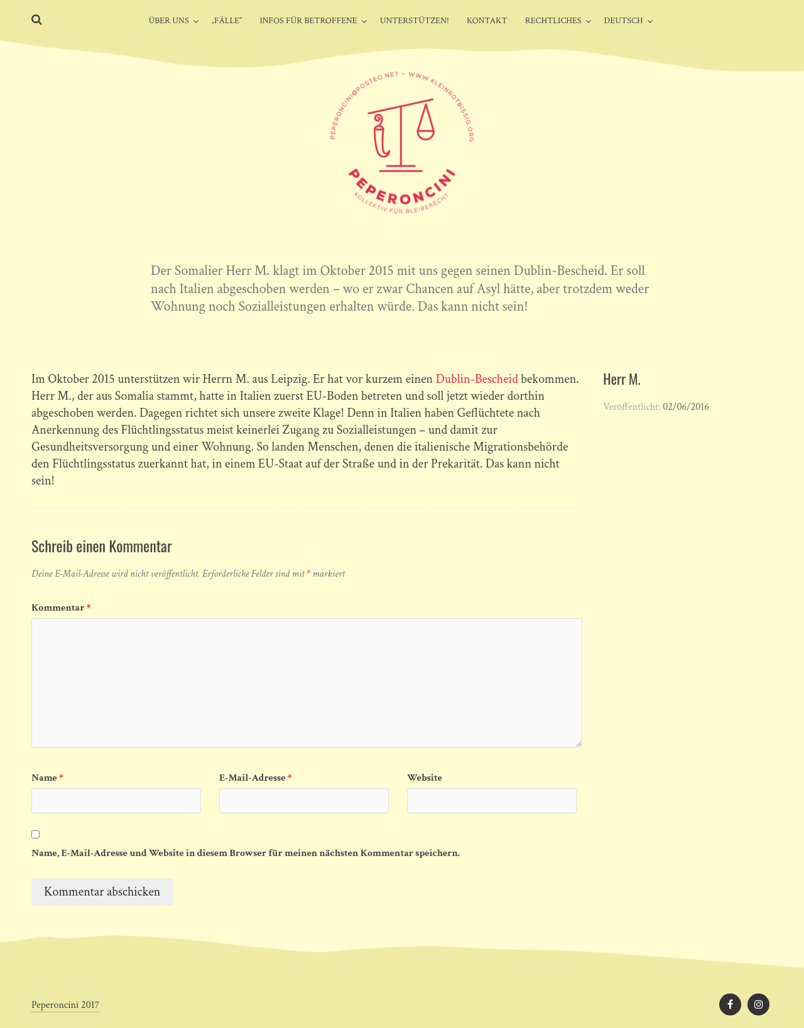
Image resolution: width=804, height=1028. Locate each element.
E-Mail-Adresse (255, 777)
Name (47, 777)
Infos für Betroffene (308, 20)
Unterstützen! (414, 20)
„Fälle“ (227, 20)
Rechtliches (553, 20)
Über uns (168, 20)
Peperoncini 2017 (65, 1005)
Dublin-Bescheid (477, 379)
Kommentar (60, 607)
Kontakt (487, 20)
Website (424, 777)
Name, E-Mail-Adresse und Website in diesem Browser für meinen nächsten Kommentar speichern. (245, 853)
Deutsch (623, 20)
